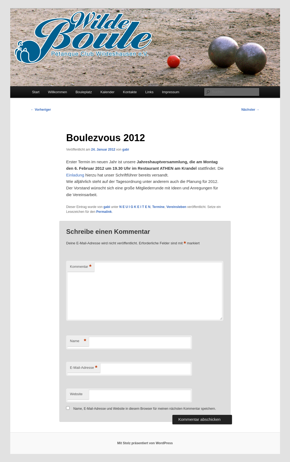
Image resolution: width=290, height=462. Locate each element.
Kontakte (130, 92)
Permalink (104, 212)
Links (149, 92)
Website (76, 394)
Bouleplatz (84, 92)
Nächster (250, 110)
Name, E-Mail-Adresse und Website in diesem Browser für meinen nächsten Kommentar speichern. (144, 409)
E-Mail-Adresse (83, 368)
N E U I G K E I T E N (134, 207)
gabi (125, 149)
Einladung (75, 175)
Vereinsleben (176, 207)
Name (78, 341)
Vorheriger (41, 110)
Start (35, 92)
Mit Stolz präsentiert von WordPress (145, 443)
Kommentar (80, 267)
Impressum (170, 92)
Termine (158, 207)
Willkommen (57, 92)
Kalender (107, 92)
